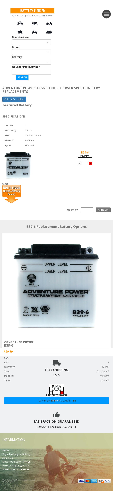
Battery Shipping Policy (15, 465)
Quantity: (72, 210)
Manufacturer (21, 37)
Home (5, 450)
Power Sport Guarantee (15, 469)
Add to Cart (103, 210)
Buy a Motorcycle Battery (16, 454)
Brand (15, 47)
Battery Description (14, 99)
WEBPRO (11, 482)
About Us (7, 457)
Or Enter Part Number (26, 67)
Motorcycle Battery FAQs (16, 461)
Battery (17, 57)
